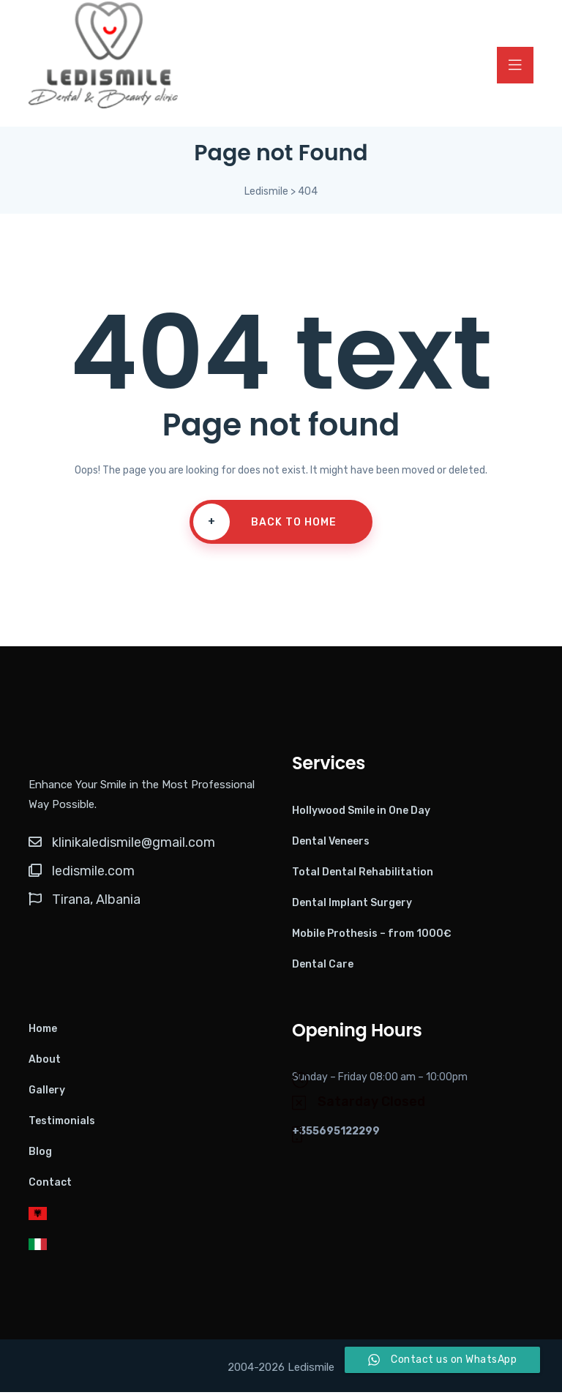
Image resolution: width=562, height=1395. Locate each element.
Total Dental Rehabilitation (362, 875)
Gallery (47, 1093)
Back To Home (265, 525)
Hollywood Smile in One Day (361, 813)
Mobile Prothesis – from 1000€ (372, 936)
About (45, 1062)
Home (43, 1031)
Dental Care (322, 967)
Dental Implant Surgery (352, 906)
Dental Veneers (331, 844)
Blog (40, 1154)
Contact (50, 1185)
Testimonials (62, 1124)
